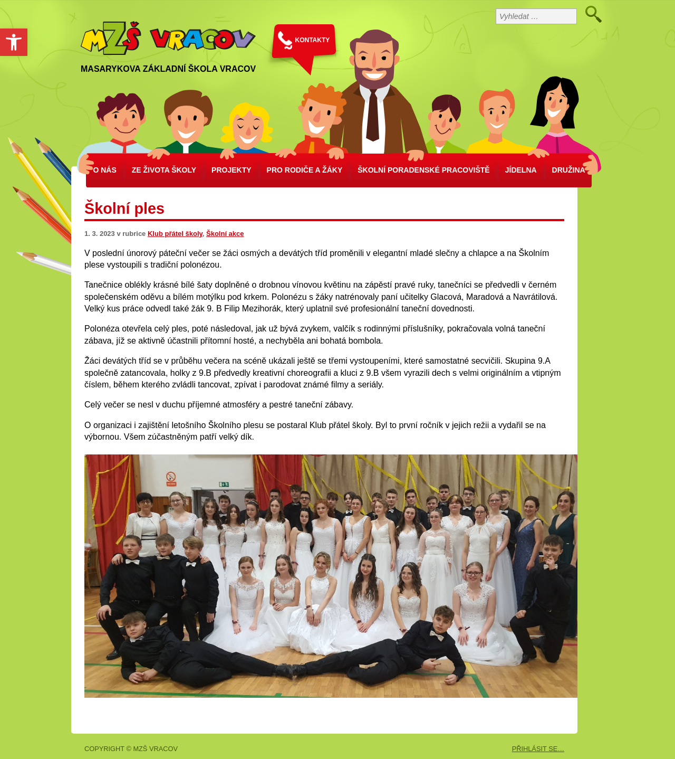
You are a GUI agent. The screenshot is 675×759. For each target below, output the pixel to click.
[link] (13, 42)
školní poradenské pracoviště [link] (423, 170)
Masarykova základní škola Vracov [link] (168, 68)
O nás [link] (104, 170)
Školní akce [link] (225, 234)
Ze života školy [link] (164, 170)
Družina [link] (568, 170)
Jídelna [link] (521, 170)
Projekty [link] (231, 170)
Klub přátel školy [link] (175, 234)
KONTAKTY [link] (312, 40)
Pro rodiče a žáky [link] (305, 170)
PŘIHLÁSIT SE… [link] (538, 749)
